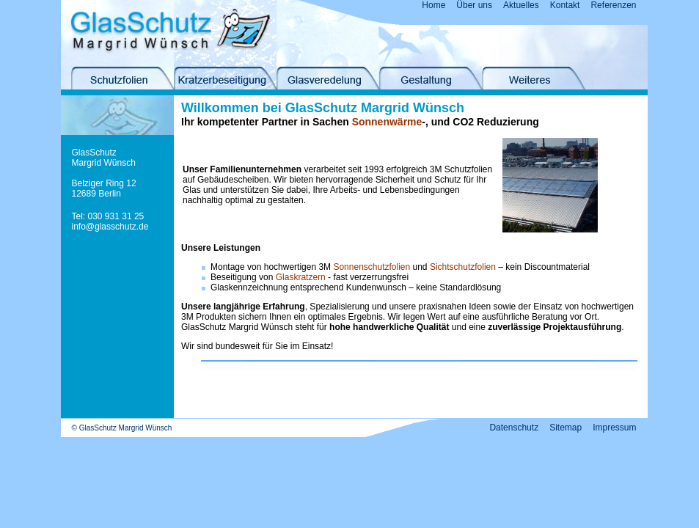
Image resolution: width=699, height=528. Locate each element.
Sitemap (565, 427)
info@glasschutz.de (110, 226)
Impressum (614, 427)
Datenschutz (513, 427)
